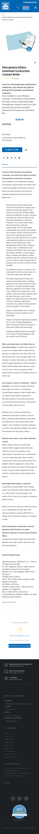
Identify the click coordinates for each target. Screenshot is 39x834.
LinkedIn (11, 158)
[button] (35, 62)
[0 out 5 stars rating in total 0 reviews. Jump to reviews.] (10, 78)
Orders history (9, 748)
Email (19, 158)
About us (7, 733)
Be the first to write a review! (19, 646)
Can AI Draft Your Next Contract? (15, 776)
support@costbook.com (13, 715)
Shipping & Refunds (11, 757)
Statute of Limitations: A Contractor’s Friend (18, 773)
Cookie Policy (9, 742)
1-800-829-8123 (10, 709)
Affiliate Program (10, 754)
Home (3, 15)
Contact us (8, 736)
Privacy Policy (9, 739)
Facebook (3, 158)
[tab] (19, 164)
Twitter (7, 158)
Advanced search (10, 751)
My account (8, 745)
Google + (15, 158)
